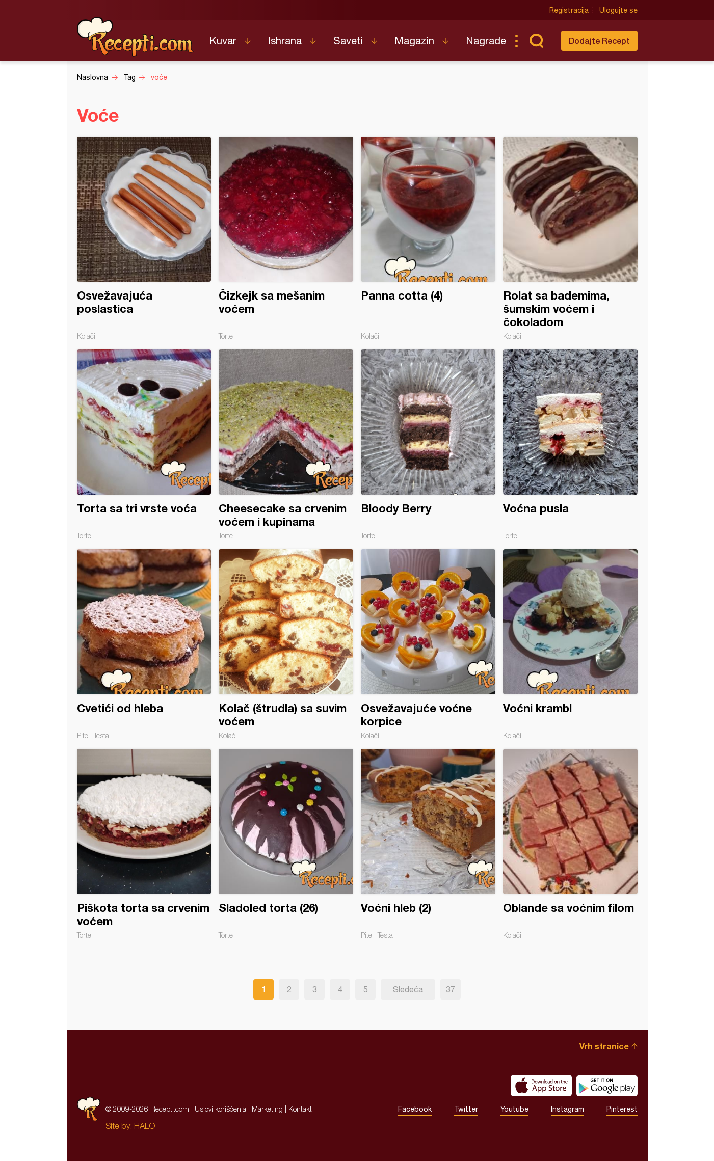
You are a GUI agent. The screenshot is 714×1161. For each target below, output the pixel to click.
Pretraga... (537, 41)
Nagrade (486, 40)
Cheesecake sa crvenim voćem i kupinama (286, 444)
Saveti (348, 40)
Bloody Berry (428, 444)
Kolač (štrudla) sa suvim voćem (286, 644)
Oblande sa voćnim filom (570, 844)
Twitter (466, 1109)
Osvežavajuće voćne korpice (428, 644)
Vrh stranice (604, 1046)
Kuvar (222, 40)
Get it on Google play (607, 1085)
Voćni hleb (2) (428, 844)
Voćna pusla (570, 444)
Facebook (415, 1109)
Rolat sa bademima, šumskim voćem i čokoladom (570, 238)
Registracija (569, 10)
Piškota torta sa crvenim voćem (144, 844)
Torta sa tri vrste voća (144, 444)
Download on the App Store (541, 1085)
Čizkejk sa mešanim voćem (286, 238)
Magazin (414, 40)
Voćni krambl (570, 644)
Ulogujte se (618, 10)
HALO (144, 1125)
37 (450, 989)
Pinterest (622, 1109)
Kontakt (300, 1108)
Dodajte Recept (599, 40)
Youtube (514, 1109)
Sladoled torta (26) (286, 844)
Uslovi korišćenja (220, 1108)
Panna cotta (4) (428, 238)
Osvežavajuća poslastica (144, 238)
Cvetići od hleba (144, 644)
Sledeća (408, 989)
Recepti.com (135, 37)
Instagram (567, 1109)
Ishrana (285, 40)
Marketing (267, 1108)
